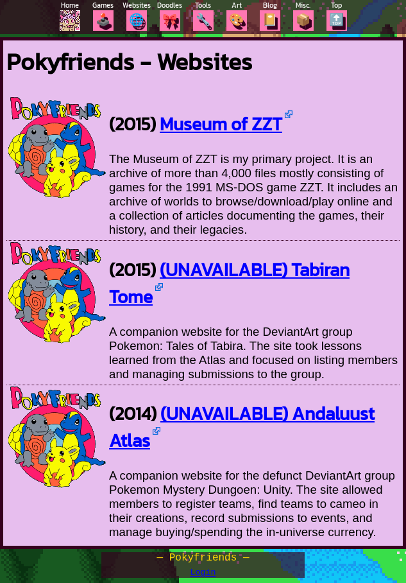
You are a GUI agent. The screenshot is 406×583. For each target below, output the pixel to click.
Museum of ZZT (221, 123)
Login (203, 577)
